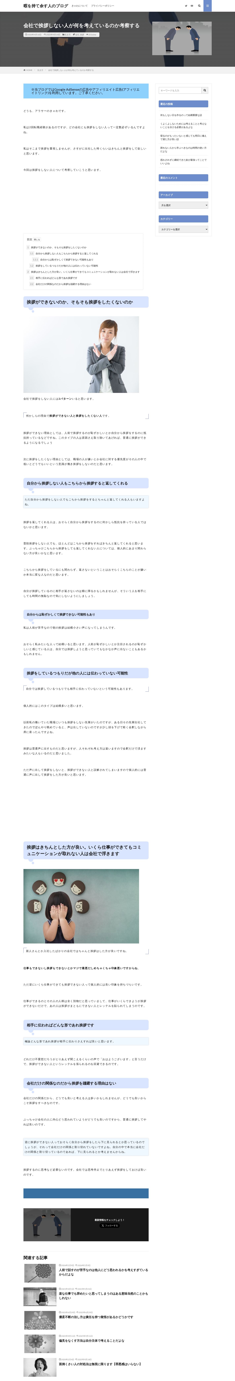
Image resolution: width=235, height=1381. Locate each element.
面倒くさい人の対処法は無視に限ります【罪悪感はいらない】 (100, 1364)
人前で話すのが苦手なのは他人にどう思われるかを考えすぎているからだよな (103, 1272)
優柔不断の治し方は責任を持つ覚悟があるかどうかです (96, 1317)
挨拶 (82, 34)
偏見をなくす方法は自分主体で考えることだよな (91, 1340)
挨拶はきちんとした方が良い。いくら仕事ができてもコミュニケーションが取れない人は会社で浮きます (83, 272)
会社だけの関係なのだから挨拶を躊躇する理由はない (60, 284)
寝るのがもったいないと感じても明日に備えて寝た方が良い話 (183, 137)
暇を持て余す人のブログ (45, 6)
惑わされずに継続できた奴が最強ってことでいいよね (183, 161)
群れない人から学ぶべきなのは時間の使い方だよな (183, 149)
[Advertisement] (86, 207)
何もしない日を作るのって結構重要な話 (181, 115)
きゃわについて (80, 5)
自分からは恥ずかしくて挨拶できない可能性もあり (62, 259)
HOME (29, 70)
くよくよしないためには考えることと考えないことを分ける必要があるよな (183, 125)
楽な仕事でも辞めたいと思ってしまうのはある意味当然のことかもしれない (103, 1296)
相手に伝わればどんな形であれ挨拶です (53, 278)
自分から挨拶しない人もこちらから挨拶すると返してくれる (63, 253)
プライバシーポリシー (102, 5)
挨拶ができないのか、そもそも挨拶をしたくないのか (56, 247)
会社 (77, 34)
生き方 (68, 34)
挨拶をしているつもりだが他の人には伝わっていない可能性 (63, 265)
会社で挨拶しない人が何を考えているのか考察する (71, 70)
